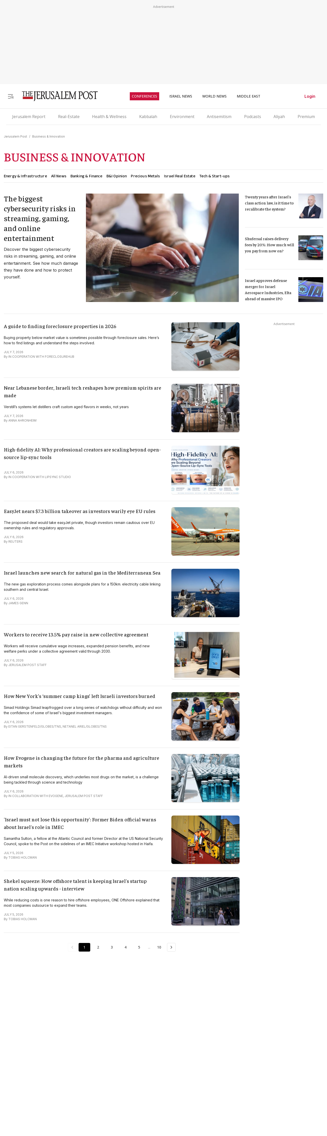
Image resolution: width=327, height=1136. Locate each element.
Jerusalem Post (15, 136)
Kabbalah (148, 116)
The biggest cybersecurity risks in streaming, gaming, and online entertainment (40, 218)
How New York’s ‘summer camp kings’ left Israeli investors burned (79, 696)
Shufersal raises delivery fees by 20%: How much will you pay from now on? (270, 244)
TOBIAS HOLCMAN (22, 857)
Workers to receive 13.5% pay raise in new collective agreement (76, 634)
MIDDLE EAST (248, 96)
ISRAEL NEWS (180, 96)
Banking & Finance (86, 176)
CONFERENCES (144, 96)
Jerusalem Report (28, 116)
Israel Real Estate (179, 176)
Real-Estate (69, 116)
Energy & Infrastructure (25, 176)
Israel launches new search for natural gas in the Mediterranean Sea (82, 572)
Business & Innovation (48, 136)
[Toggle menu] (10, 96)
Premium (306, 116)
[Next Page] (171, 947)
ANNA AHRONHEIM (22, 420)
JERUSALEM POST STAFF (27, 665)
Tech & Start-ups (214, 176)
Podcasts (252, 116)
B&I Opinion (116, 176)
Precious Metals (145, 176)
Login (309, 96)
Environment (182, 116)
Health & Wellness (109, 116)
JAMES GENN (18, 603)
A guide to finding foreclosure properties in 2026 (60, 326)
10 (159, 947)
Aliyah (279, 116)
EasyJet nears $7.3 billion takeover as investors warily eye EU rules (79, 511)
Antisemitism (219, 116)
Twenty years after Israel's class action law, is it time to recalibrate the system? (270, 202)
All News (58, 176)
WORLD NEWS (214, 96)
